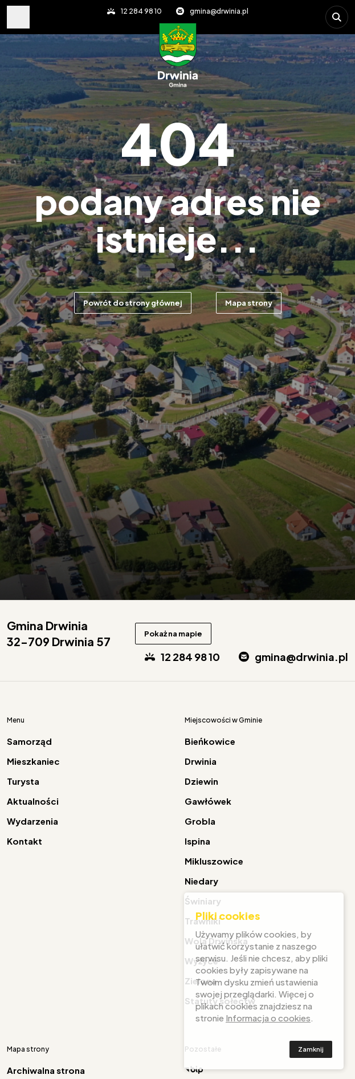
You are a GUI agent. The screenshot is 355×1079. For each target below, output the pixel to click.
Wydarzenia (32, 821)
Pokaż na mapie (173, 633)
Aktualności (33, 801)
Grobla (200, 821)
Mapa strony (248, 302)
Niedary (201, 880)
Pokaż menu (18, 17)
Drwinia (201, 761)
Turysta (23, 781)
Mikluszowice (214, 860)
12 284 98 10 (141, 11)
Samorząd (29, 741)
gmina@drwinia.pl (219, 11)
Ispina (197, 840)
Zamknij (311, 1049)
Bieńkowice (210, 741)
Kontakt (24, 840)
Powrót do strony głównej (132, 302)
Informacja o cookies (268, 1018)
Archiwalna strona (46, 1070)
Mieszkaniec (33, 761)
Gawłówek (208, 801)
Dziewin (201, 781)
